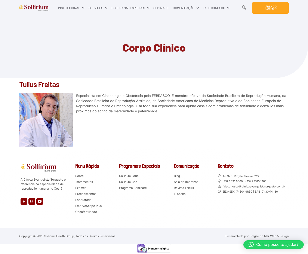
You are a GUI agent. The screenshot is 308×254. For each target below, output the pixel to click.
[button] (273, 244)
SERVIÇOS (98, 8)
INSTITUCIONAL (71, 8)
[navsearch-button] (244, 8)
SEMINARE (161, 8)
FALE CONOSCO (216, 8)
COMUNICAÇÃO (185, 8)
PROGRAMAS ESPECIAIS (130, 8)
